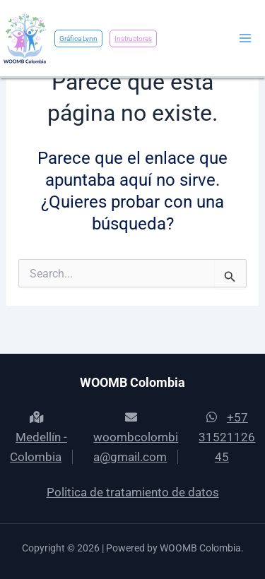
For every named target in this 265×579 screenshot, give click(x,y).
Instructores (133, 38)
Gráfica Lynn (78, 38)
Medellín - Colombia (38, 437)
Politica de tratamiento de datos (133, 492)
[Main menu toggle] (246, 38)
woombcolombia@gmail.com (135, 437)
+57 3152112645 (227, 437)
